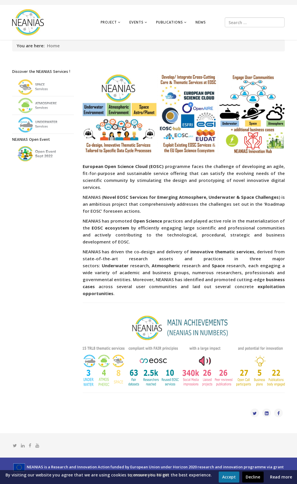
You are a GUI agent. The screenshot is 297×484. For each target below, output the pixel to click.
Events (136, 22)
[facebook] (30, 445)
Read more (281, 477)
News (200, 22)
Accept (229, 477)
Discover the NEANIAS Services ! (41, 71)
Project (109, 22)
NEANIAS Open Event (31, 139)
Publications (169, 22)
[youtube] (37, 445)
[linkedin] (23, 445)
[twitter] (15, 445)
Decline (253, 477)
